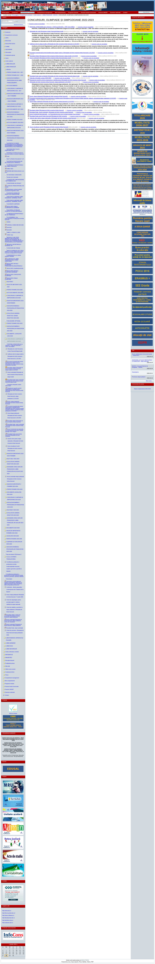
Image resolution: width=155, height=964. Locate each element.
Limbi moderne (37, 15)
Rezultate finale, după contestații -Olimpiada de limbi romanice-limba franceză (51, 112)
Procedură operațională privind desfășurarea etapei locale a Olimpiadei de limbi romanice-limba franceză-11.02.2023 (62, 52)
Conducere (15, 12)
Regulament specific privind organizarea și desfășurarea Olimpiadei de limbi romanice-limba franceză (58, 80)
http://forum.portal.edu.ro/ (8, 913)
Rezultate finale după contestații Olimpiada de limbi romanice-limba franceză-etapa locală (55, 76)
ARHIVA (55, 15)
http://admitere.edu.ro (7, 920)
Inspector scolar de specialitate (37, 23)
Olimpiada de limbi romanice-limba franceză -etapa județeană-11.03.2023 (50, 82)
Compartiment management (44, 12)
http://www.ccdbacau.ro (8, 915)
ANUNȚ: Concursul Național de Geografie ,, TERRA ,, (140, 366)
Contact (125, 12)
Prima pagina (5, 12)
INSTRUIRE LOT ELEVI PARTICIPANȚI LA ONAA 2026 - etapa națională (142, 360)
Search (4, 17)
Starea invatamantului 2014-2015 (142, 388)
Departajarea (135, 372)
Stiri (133, 350)
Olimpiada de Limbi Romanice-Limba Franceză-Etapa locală (46, 31)
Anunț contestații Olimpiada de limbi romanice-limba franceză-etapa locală (50, 58)
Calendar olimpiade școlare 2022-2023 (40, 78)
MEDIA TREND (85, 960)
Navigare (4, 27)
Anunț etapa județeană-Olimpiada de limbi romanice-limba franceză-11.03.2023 (52, 101)
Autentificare (146, 12)
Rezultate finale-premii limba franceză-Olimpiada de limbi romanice (48, 116)
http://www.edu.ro (6, 910)
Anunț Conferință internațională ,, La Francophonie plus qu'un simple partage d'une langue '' (55, 114)
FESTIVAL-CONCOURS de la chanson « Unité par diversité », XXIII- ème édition (52, 27)
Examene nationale (115, 12)
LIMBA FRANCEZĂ (47, 15)
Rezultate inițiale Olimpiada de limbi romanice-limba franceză (47, 110)
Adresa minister (13, 713)
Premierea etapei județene (138, 376)
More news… (149, 380)
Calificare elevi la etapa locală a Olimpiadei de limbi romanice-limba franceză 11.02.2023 (54, 44)
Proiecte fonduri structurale (88, 12)
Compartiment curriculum (27, 12)
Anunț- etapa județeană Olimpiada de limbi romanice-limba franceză (49, 96)
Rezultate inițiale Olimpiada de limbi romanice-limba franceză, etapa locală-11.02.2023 (54, 56)
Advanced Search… (19, 24)
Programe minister (73, 12)
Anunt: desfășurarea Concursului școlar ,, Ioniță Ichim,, (142, 354)
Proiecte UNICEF (102, 12)
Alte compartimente (60, 12)
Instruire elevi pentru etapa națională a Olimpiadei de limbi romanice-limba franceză (53, 118)
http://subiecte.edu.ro (7, 922)
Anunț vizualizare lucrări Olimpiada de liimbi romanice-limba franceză (49, 127)
